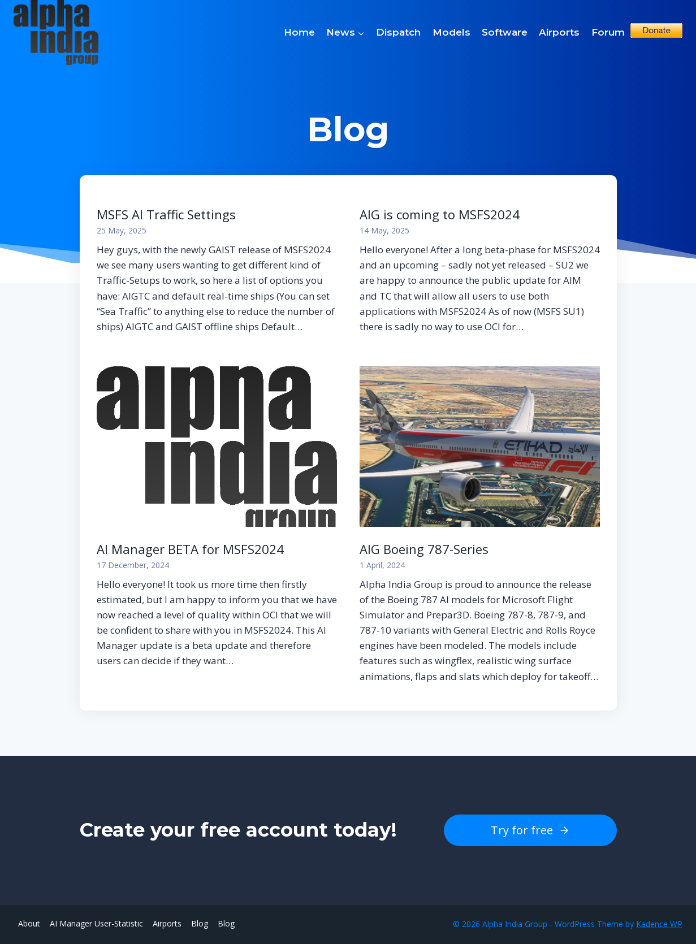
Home (299, 32)
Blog (199, 923)
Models (451, 32)
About (29, 923)
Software (505, 32)
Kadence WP (659, 924)
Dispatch (398, 32)
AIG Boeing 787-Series (424, 548)
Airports (559, 32)
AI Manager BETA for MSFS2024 (190, 548)
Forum (608, 32)
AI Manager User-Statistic (96, 923)
